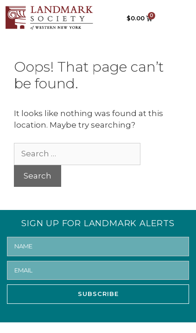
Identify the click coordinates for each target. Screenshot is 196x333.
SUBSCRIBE (98, 293)
